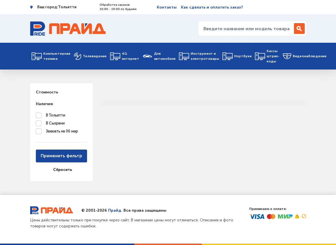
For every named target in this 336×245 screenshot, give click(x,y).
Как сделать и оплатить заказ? (212, 7)
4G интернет (124, 56)
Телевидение (90, 56)
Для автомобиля (159, 56)
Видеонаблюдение (305, 56)
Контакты (167, 7)
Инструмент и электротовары (199, 56)
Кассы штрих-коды (267, 56)
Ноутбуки (237, 56)
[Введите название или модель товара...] (247, 28)
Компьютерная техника (51, 56)
